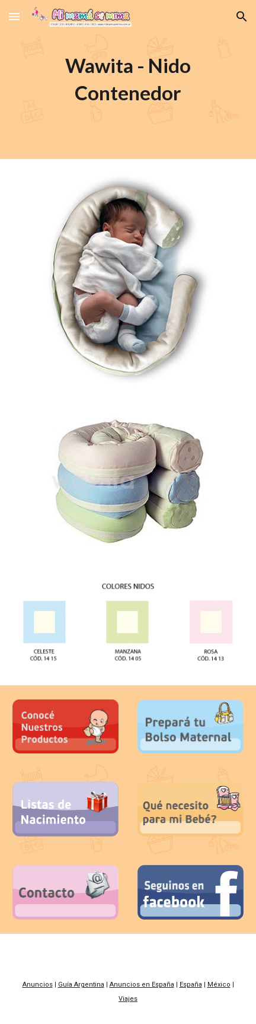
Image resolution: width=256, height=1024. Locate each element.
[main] (128, 79)
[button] (14, 16)
